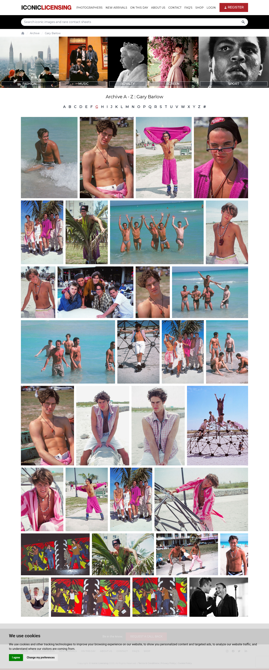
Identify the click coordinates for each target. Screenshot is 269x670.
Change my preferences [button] (41, 657)
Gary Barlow (53, 33)
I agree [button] (16, 657)
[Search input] (134, 22)
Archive (35, 33)
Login (211, 7)
